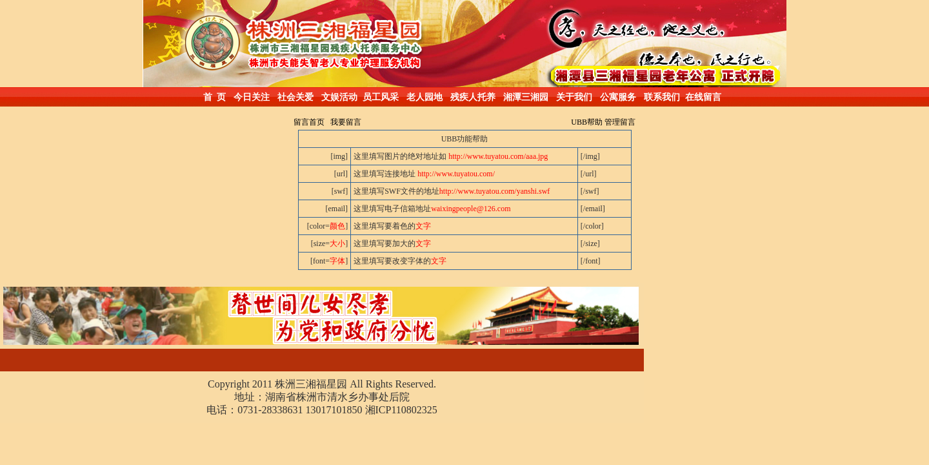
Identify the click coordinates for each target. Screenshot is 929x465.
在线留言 (703, 97)
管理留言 (619, 122)
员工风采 (381, 97)
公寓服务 (618, 97)
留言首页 (309, 122)
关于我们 (574, 97)
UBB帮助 (587, 122)
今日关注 (252, 97)
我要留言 (345, 122)
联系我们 (662, 97)
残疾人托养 (472, 97)
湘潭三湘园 (525, 97)
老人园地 (424, 97)
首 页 (214, 97)
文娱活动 (339, 97)
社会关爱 (295, 97)
